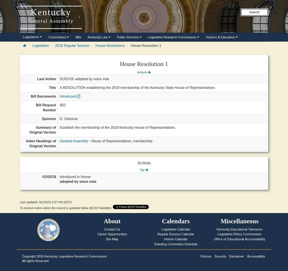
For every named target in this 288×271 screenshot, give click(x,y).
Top (144, 170)
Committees (58, 37)
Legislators (32, 37)
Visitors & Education (222, 37)
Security (220, 256)
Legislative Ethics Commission (239, 234)
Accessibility (256, 256)
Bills (78, 37)
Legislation (40, 45)
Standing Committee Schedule (176, 244)
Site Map (112, 239)
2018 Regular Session (72, 45)
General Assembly (74, 141)
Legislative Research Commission (173, 37)
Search (254, 12)
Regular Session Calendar (176, 234)
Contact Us (112, 229)
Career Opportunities (112, 234)
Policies (206, 256)
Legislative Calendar (176, 229)
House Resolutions (110, 45)
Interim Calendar (176, 239)
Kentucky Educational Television (239, 229)
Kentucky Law (99, 37)
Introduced (70, 96)
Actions (144, 72)
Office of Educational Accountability (239, 239)
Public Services (129, 37)
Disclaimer (236, 256)
